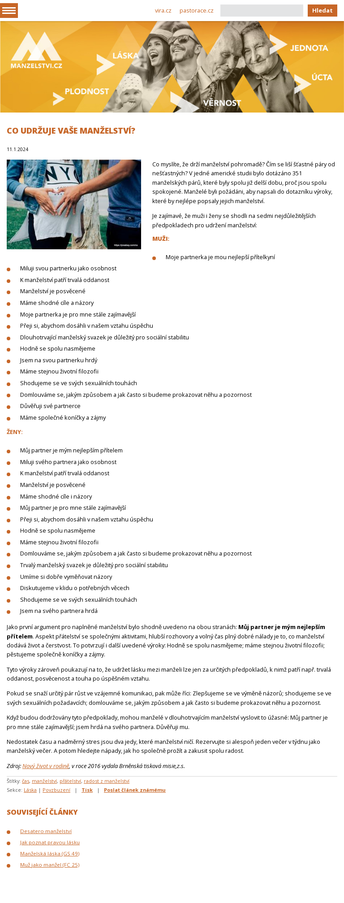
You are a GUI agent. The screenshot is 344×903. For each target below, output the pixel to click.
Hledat (322, 10)
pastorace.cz (197, 10)
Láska (30, 789)
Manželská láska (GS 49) (49, 853)
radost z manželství (106, 780)
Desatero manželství (46, 831)
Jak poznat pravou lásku (50, 842)
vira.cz (163, 10)
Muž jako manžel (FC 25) (49, 864)
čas (25, 780)
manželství (44, 780)
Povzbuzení (56, 789)
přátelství (70, 780)
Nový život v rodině (45, 766)
